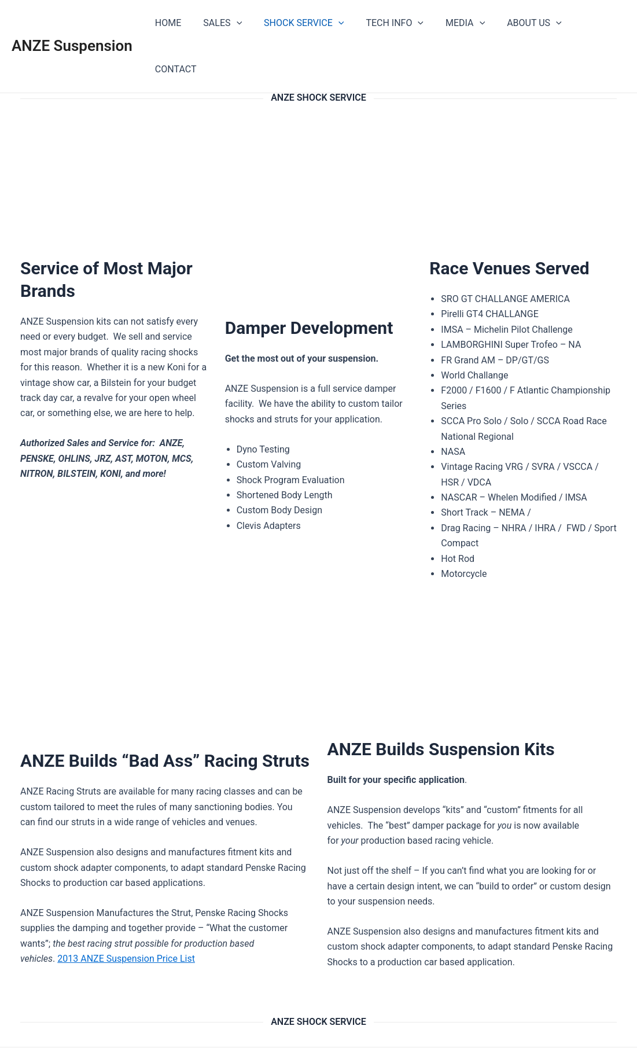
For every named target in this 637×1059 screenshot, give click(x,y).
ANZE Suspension (72, 22)
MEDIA (463, 23)
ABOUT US (529, 23)
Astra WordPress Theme (421, 1029)
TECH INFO (396, 23)
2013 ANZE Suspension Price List (126, 912)
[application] (245, 23)
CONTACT (595, 22)
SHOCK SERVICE (309, 23)
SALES (231, 23)
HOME (180, 22)
